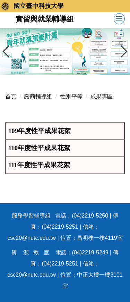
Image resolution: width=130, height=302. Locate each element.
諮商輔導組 (38, 96)
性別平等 (71, 96)
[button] (8, 51)
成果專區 (101, 96)
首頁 (10, 96)
